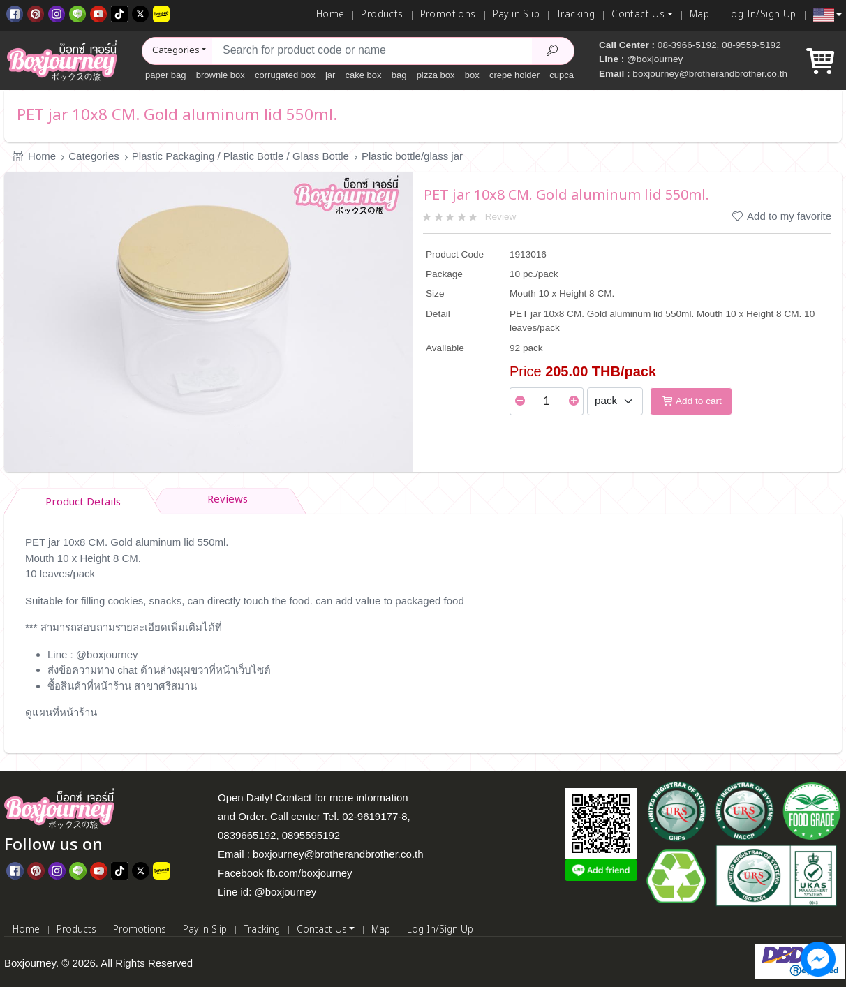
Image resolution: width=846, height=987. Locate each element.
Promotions (448, 15)
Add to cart (691, 401)
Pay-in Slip (516, 15)
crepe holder (514, 75)
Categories (93, 156)
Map (699, 15)
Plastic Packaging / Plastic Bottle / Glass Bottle (240, 156)
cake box (364, 75)
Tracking (575, 15)
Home (330, 15)
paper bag (165, 75)
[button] (827, 15)
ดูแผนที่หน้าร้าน (61, 712)
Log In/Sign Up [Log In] (761, 15)
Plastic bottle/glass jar (412, 156)
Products (382, 15)
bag (399, 75)
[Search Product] (553, 51)
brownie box (220, 75)
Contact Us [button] (638, 15)
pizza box (436, 75)
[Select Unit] (615, 401)
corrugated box (285, 75)
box (472, 75)
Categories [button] (176, 50)
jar (330, 75)
